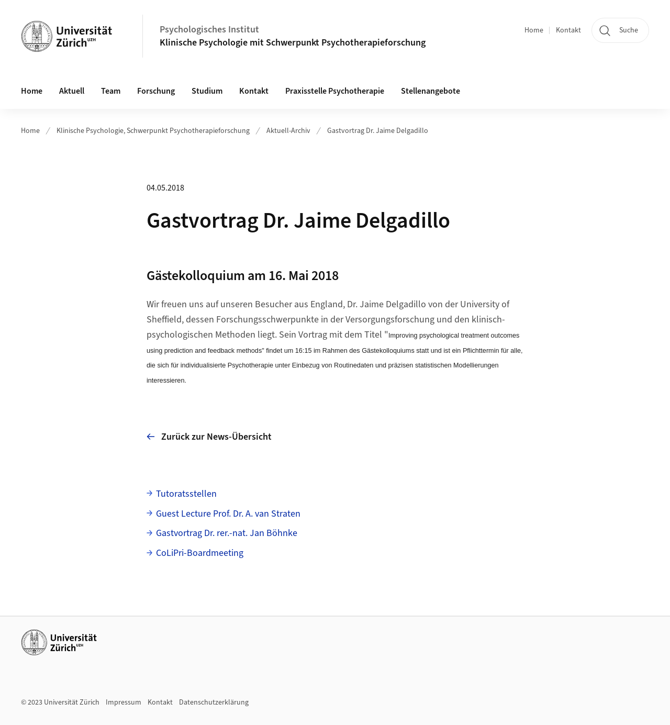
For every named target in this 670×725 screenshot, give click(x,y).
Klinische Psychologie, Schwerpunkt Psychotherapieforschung (153, 131)
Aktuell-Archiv (288, 131)
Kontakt (568, 30)
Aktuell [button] (71, 91)
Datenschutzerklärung (214, 702)
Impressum (123, 702)
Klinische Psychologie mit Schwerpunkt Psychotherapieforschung (294, 42)
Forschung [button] (156, 91)
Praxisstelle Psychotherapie (334, 91)
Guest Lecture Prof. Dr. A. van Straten (228, 513)
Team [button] (110, 91)
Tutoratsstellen (186, 493)
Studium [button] (207, 91)
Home (533, 30)
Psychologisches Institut (209, 29)
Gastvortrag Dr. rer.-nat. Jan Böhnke (226, 533)
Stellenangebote (430, 91)
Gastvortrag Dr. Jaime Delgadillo (377, 131)
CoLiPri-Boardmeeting (199, 553)
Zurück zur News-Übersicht (209, 436)
